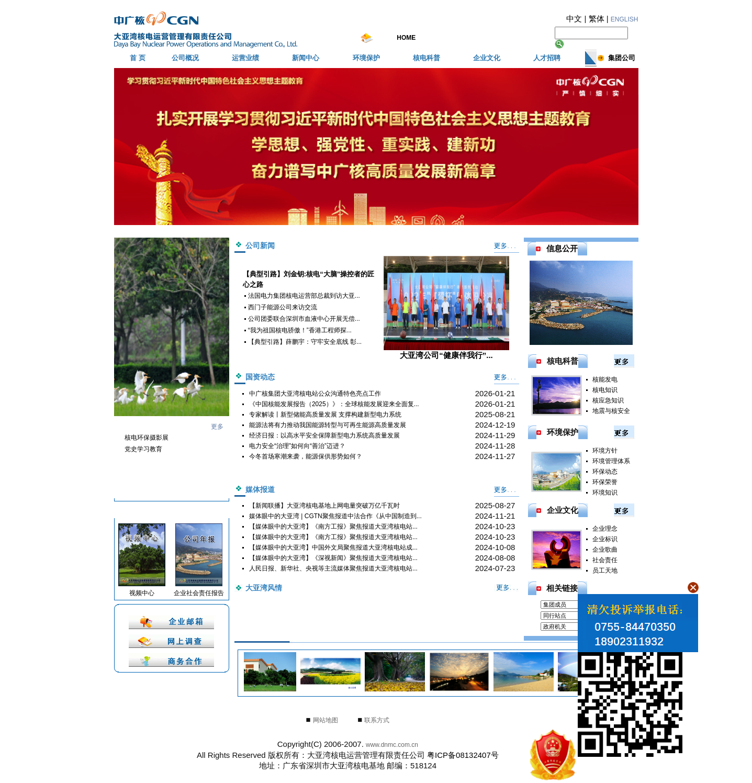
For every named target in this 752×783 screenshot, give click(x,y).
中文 (574, 18)
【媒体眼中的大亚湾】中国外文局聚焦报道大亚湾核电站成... (333, 547)
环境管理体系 (611, 461)
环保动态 (605, 471)
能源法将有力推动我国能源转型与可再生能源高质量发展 (327, 425)
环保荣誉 (605, 482)
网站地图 (325, 720)
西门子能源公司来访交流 (282, 307)
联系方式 (376, 720)
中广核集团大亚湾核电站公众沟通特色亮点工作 (315, 393)
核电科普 (426, 58)
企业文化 (486, 58)
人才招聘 (546, 58)
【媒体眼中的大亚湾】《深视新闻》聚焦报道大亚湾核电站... (333, 558)
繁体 (596, 18)
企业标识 (605, 539)
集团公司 (621, 58)
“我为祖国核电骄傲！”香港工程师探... (300, 330)
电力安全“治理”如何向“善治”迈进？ (297, 446)
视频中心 (141, 593)
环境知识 (605, 492)
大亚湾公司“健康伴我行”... (446, 308)
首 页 (137, 58)
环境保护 (366, 58)
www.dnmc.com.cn (392, 744)
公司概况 (185, 58)
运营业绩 (245, 58)
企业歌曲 (605, 549)
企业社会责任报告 (199, 593)
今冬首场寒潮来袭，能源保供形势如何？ (305, 456)
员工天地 (605, 570)
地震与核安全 (611, 411)
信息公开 (562, 248)
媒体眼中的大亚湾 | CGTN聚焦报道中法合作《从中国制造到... (335, 516)
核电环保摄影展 (147, 437)
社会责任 (605, 560)
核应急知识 (608, 400)
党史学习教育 (143, 449)
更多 (217, 426)
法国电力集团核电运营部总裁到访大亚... (304, 295)
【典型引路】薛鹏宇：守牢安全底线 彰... (305, 341)
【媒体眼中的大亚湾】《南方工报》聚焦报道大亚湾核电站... (333, 526)
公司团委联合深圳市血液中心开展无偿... (304, 318)
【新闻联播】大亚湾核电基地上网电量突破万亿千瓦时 (324, 505)
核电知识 (605, 390)
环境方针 (605, 450)
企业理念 (605, 528)
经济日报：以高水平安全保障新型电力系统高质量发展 (324, 435)
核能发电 (605, 379)
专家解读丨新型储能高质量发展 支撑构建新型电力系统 (325, 414)
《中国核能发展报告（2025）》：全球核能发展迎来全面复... (334, 404)
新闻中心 (305, 58)
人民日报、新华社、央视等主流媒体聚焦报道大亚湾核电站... (333, 568)
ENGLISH (624, 19)
